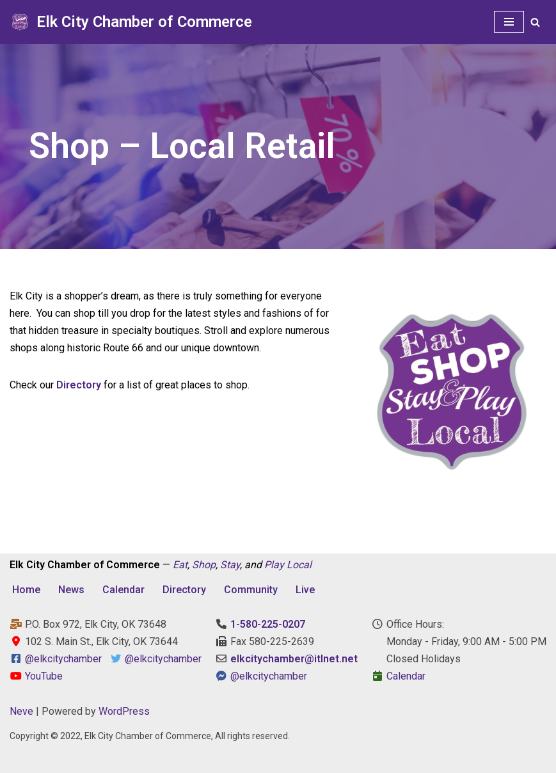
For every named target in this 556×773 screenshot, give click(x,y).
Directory (184, 590)
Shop (204, 565)
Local (299, 565)
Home (26, 590)
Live (305, 590)
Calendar (123, 590)
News (71, 590)
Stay (230, 565)
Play (274, 565)
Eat (180, 565)
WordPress (124, 711)
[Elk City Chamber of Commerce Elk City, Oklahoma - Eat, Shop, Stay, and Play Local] (131, 22)
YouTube (36, 676)
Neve (21, 711)
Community (251, 590)
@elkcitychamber (63, 659)
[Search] (535, 22)
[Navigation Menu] (509, 22)
